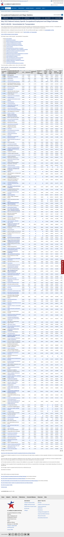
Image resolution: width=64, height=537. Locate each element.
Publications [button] (21, 8)
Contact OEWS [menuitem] (58, 18)
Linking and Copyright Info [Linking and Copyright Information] (43, 511)
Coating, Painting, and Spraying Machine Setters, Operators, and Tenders (13, 388)
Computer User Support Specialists (13, 154)
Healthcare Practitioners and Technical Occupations (15, 50)
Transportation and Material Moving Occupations (15, 63)
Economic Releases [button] (30, 8)
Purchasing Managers (11, 103)
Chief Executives (10, 80)
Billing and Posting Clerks (11, 277)
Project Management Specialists (13, 130)
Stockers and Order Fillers (12, 448)
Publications (22, 497)
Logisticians (9, 128)
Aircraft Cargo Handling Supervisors (13, 397)
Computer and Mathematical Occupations (13, 42)
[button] (60, 450)
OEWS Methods (37, 18)
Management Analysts (11, 131)
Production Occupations (10, 61)
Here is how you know (23, 0)
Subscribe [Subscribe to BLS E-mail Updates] (61, 2)
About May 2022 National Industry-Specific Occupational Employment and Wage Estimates (18, 453)
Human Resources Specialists (12, 124)
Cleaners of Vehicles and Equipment (13, 444)
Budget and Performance (29, 504)
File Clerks (9, 287)
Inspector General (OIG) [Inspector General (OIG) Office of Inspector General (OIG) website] (29, 502)
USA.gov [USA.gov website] (26, 510)
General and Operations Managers (13, 81)
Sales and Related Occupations (11, 56)
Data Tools (14, 497)
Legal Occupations (9, 46)
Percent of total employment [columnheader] (39, 72)
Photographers (10, 216)
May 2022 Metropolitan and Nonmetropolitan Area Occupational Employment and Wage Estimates (19, 480)
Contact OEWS (10, 529)
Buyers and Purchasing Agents (12, 119)
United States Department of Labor (57, 1)
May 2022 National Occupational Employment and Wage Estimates (13, 476)
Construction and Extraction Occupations (13, 58)
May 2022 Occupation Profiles (6, 484)
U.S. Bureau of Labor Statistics (12, 4)
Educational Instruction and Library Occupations (14, 48)
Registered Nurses (10, 229)
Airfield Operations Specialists (12, 417)
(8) (47, 167)
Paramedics (9, 235)
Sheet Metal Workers (11, 333)
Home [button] (2, 8)
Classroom (40, 497)
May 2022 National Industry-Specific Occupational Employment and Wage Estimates (17, 482)
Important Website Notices (43, 513)
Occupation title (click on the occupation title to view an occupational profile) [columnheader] (13, 72)
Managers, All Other (11, 112)
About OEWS (47, 18)
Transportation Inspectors (12, 434)
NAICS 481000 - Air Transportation (30, 32)
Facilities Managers (10, 97)
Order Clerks (9, 289)
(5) (47, 80)
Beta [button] (43, 8)
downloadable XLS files (49, 30)
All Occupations (9, 38)
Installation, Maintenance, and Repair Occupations (15, 60)
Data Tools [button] (13, 8)
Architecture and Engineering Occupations (14, 44)
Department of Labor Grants (30, 506)
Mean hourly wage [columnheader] (50, 72)
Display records (5, 69)
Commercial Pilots (10, 411)
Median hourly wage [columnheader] (45, 72)
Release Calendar (57, 2)
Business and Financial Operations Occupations (14, 41)
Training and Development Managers (14, 109)
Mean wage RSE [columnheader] (60, 72)
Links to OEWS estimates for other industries (9, 34)
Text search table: (54, 69)
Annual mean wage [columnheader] (56, 72)
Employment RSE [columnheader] (33, 72)
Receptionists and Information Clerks (14, 290)
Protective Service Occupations (12, 52)
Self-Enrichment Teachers (12, 207)
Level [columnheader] (23, 72)
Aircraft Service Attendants (12, 433)
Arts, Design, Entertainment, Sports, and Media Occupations (17, 49)
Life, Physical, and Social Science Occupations (14, 45)
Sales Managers (10, 89)
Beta (45, 497)
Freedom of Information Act (44, 504)
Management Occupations (11, 39)
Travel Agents (9, 263)
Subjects (8, 497)
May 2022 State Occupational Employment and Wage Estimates (13, 478)
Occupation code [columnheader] (4, 72)
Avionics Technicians (11, 348)
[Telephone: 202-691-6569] (15, 525)
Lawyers (8, 201)
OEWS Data (27, 18)
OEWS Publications (16, 18)
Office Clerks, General (11, 324)
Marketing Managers (11, 87)
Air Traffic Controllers (11, 415)
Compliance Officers (11, 120)
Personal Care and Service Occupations (13, 54)
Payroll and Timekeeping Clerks (13, 282)
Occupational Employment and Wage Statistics (20, 11)
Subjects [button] (8, 8)
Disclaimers (40, 509)
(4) (47, 404)
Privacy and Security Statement (42, 507)
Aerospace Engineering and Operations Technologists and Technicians (12, 183)
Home (3, 497)
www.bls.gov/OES (10, 527)
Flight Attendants (10, 418)
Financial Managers (10, 101)
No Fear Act (26, 508)
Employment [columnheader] (28, 72)
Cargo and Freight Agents (12, 299)
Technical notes (4, 487)
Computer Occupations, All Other (13, 167)
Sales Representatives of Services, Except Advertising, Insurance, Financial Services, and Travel (13, 266)
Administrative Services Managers (13, 95)
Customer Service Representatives (13, 285)
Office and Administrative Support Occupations (14, 57)
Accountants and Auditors (12, 143)
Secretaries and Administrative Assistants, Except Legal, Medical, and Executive (13, 318)
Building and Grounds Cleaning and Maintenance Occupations (17, 53)
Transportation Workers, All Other (13, 436)
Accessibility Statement (43, 517)
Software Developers (11, 165)
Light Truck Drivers (10, 428)
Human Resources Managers (12, 108)
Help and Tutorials (42, 515)
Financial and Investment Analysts (13, 147)
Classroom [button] (38, 8)
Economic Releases (31, 497)
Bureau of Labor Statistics (6, 11)
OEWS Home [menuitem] (5, 18)
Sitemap (39, 502)
